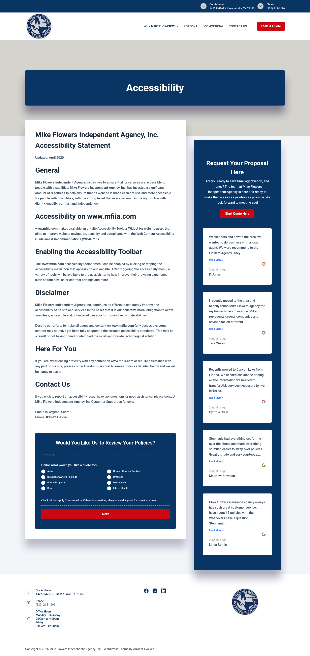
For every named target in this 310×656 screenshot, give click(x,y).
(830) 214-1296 (276, 8)
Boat (50, 488)
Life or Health (120, 488)
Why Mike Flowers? (162, 26)
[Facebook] (146, 591)
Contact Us (240, 26)
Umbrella (118, 476)
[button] (237, 213)
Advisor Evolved (143, 649)
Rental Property (56, 482)
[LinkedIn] (163, 591)
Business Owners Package (62, 476)
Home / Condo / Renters (127, 471)
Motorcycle (119, 482)
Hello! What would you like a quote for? (70, 465)
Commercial (214, 26)
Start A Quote (271, 26)
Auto (50, 471)
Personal (191, 26)
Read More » (216, 259)
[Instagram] (155, 591)
